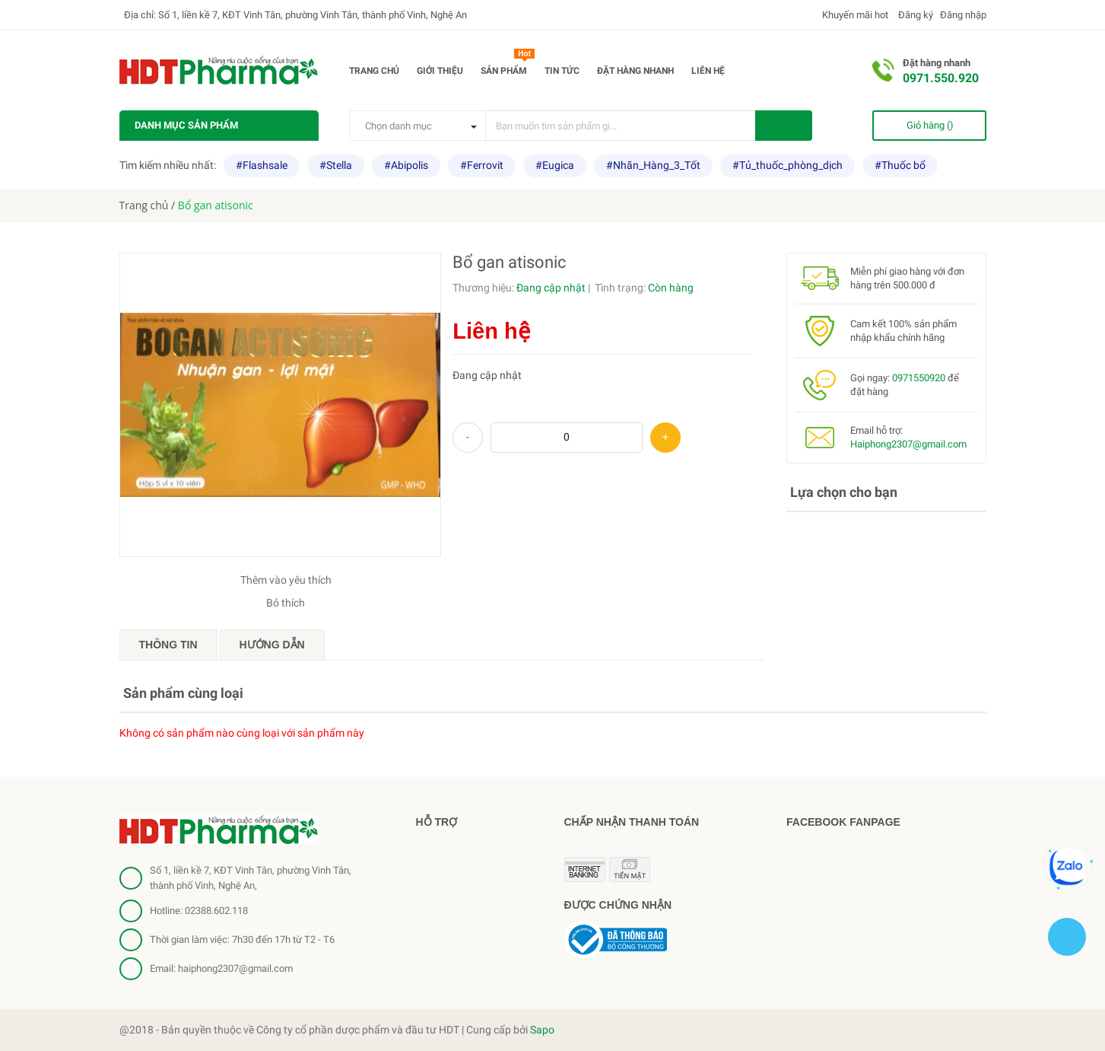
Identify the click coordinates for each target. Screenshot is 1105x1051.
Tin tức (562, 70)
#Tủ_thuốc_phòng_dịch (787, 165)
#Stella (335, 165)
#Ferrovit (481, 165)
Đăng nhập (963, 15)
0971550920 (918, 378)
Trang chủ (374, 70)
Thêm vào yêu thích (286, 580)
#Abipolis (406, 165)
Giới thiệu (440, 70)
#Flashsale (261, 165)
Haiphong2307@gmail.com (908, 444)
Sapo (542, 1030)
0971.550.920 (941, 78)
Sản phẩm (508, 67)
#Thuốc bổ (900, 165)
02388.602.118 (216, 910)
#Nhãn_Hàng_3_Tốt (653, 165)
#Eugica (554, 165)
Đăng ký (914, 15)
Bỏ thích (285, 603)
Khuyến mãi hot (854, 15)
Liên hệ (708, 70)
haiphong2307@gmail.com (235, 968)
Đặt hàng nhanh (635, 70)
